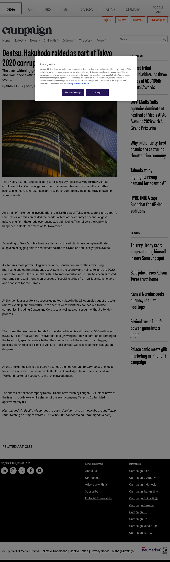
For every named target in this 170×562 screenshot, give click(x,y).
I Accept (97, 92)
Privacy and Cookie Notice (78, 83)
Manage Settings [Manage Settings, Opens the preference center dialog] (73, 92)
